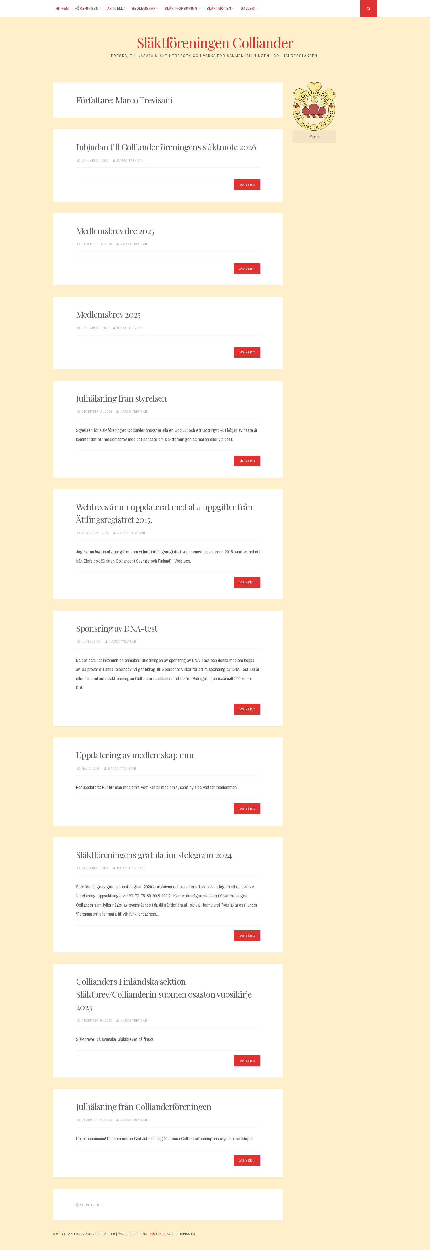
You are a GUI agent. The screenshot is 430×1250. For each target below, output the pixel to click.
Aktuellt (116, 8)
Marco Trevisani (131, 160)
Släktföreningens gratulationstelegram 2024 (154, 854)
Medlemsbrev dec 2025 (115, 230)
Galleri (247, 8)
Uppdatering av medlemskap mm (135, 755)
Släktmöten (219, 8)
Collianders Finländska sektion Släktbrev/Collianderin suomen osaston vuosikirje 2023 (163, 994)
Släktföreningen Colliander (215, 42)
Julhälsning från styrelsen (121, 398)
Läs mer (246, 185)
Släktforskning (181, 8)
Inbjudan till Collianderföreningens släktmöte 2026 (166, 146)
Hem (62, 8)
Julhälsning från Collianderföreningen (143, 1106)
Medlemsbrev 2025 (108, 314)
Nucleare (158, 1234)
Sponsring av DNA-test (116, 628)
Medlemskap (143, 8)
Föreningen (86, 8)
